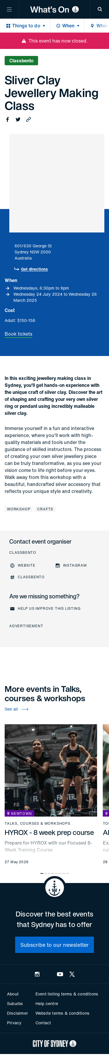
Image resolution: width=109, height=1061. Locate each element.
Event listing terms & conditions (66, 994)
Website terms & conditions (62, 1013)
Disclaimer (17, 1013)
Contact (43, 1023)
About (13, 994)
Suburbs (15, 1003)
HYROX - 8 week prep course (49, 832)
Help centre (46, 1003)
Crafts (45, 509)
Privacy (14, 1023)
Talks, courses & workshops (37, 823)
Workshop (18, 509)
